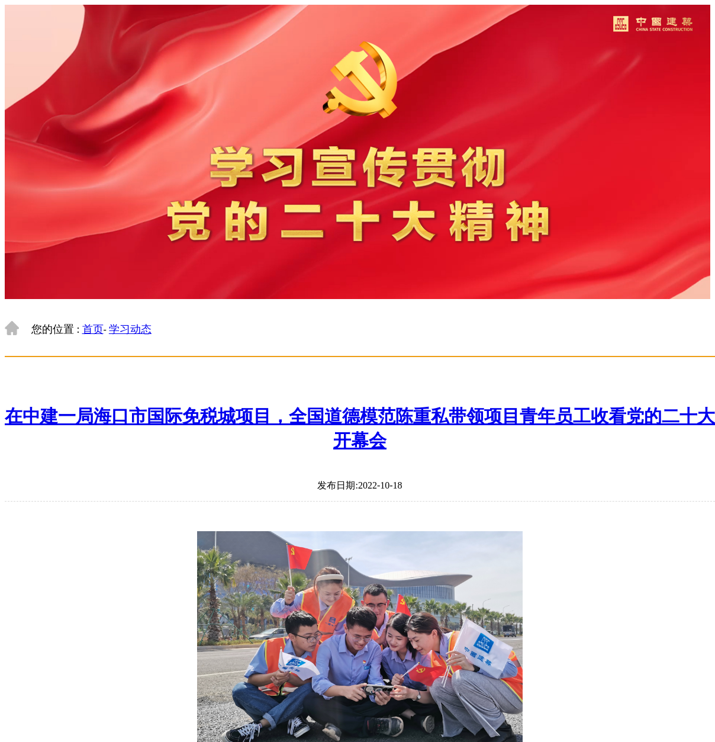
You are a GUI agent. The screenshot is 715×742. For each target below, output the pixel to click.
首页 (93, 329)
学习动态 (130, 329)
